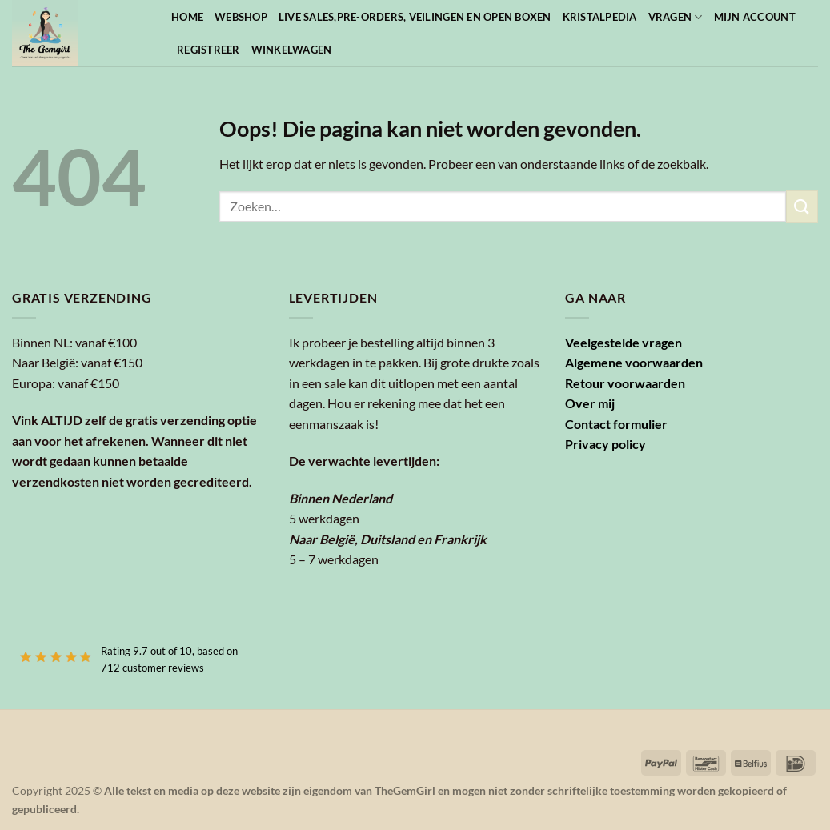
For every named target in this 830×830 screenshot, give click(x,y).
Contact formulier (616, 423)
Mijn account (755, 16)
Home (187, 16)
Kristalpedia (600, 16)
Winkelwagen (291, 49)
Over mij (590, 403)
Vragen (675, 17)
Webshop (241, 16)
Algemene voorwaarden (634, 362)
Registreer (208, 49)
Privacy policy (605, 443)
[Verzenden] (802, 206)
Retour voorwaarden (625, 383)
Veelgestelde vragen (623, 342)
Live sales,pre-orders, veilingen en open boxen (415, 16)
